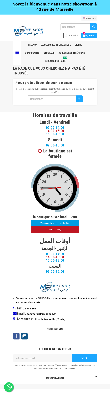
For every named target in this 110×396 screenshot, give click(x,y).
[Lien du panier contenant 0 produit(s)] (89, 35)
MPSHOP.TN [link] (42, 305)
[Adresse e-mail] (42, 365)
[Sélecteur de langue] (89, 18)
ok (84, 365)
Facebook (16, 343)
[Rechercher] (78, 26)
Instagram (24, 343)
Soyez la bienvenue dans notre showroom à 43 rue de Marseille (55, 6)
